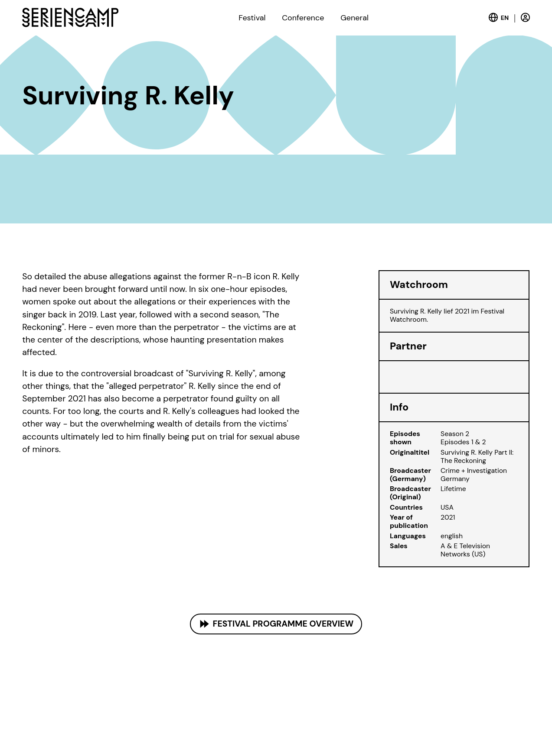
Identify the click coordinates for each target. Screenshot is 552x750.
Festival (251, 17)
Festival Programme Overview (283, 623)
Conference (303, 17)
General (354, 17)
